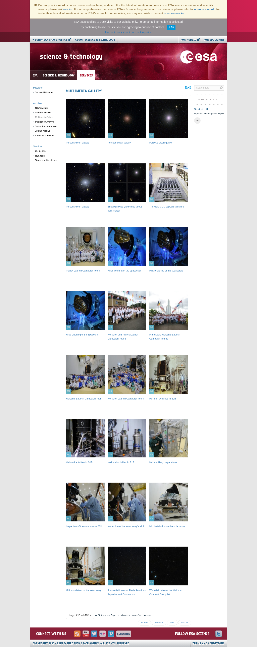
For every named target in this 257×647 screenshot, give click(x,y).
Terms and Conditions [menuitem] (45, 160)
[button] (197, 120)
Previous (159, 622)
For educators (214, 39)
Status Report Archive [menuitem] (45, 126)
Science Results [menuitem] (43, 112)
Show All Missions (44, 92)
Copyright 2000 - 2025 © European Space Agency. (81, 643)
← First (144, 622)
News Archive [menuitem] (42, 108)
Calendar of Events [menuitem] (44, 135)
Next (172, 622)
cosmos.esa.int (174, 13)
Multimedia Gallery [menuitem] (44, 117)
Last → (184, 622)
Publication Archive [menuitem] (44, 122)
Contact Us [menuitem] (40, 151)
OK (172, 27)
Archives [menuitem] (37, 103)
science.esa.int (204, 9)
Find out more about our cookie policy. (128, 32)
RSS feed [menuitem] (40, 156)
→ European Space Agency (50, 39)
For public (188, 39)
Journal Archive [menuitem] (42, 131)
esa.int (67, 9)
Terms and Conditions (208, 643)
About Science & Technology (95, 39)
